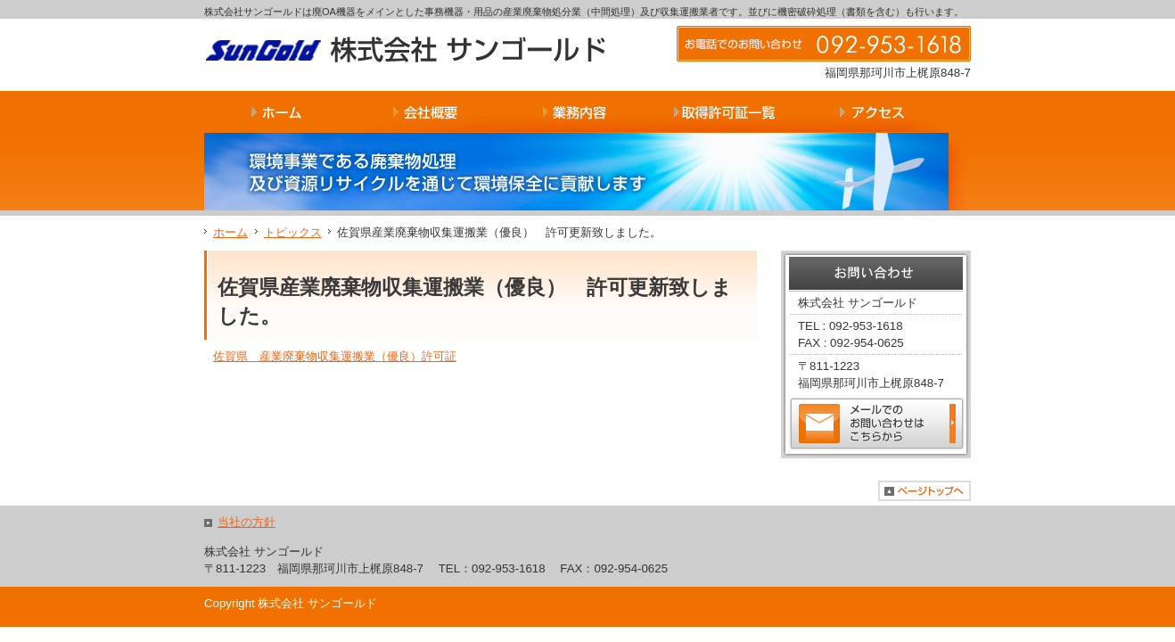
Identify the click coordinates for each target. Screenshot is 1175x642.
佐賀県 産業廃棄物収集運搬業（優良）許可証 (334, 356)
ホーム (230, 232)
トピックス (293, 232)
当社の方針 (246, 522)
